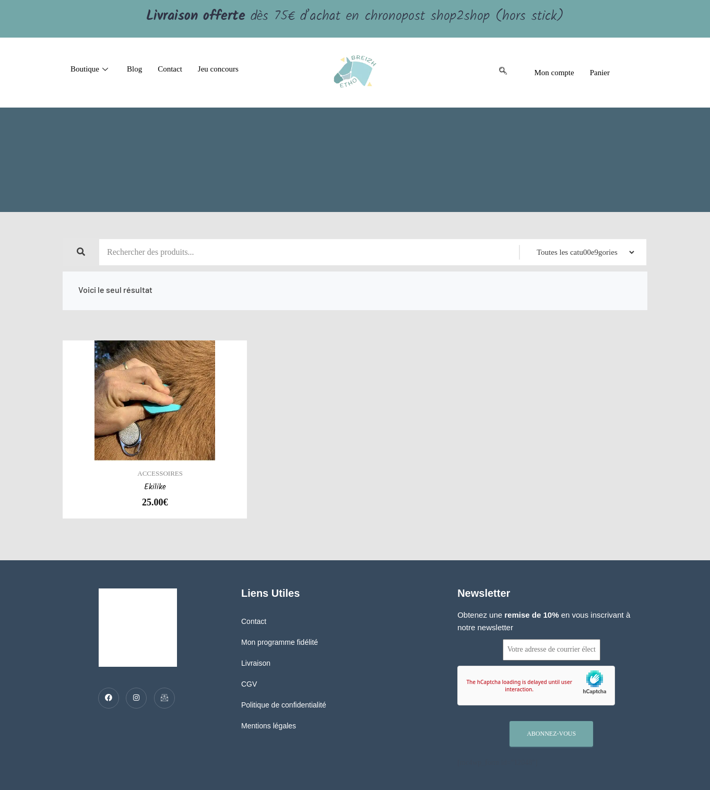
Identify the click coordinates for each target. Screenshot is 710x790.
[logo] (355, 72)
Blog (134, 69)
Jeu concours (218, 69)
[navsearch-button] (502, 72)
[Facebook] (108, 698)
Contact (170, 69)
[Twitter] (136, 698)
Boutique (89, 69)
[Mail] (164, 698)
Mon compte (554, 72)
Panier (600, 72)
